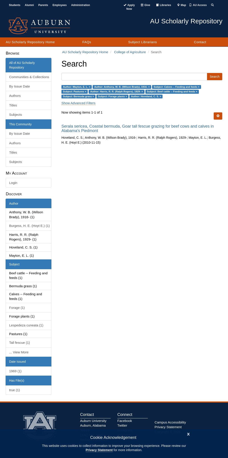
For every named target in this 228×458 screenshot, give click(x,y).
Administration (80, 5)
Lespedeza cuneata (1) (26, 325)
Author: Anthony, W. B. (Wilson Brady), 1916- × (122, 86)
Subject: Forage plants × (112, 96)
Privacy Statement (99, 450)
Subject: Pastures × (74, 91)
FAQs (86, 42)
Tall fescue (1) (19, 342)
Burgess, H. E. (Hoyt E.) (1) (29, 226)
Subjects (15, 114)
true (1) (14, 390)
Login (13, 183)
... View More (18, 352)
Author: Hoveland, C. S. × (146, 96)
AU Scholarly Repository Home (30, 42)
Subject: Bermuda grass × (78, 96)
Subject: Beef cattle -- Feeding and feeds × (172, 91)
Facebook (124, 421)
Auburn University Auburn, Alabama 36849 (93, 425)
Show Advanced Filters (78, 103)
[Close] (188, 433)
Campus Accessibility (170, 422)
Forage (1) (17, 307)
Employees (60, 5)
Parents (43, 5)
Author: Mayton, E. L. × (76, 86)
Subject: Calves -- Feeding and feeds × (177, 86)
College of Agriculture (130, 52)
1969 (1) (15, 371)
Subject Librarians (142, 42)
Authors (15, 96)
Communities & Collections (29, 77)
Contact (200, 42)
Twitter (122, 425)
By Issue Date (19, 86)
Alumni (29, 5)
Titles (13, 105)
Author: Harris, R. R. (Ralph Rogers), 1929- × (116, 91)
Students (14, 5)
